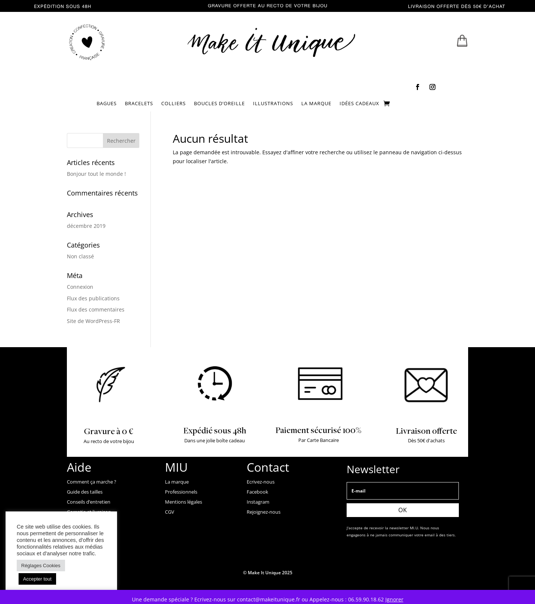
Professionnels (181, 491)
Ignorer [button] (394, 599)
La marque (177, 481)
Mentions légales (183, 501)
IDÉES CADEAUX (359, 104)
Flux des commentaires (95, 309)
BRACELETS (139, 104)
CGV (169, 511)
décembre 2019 (86, 225)
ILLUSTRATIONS (273, 104)
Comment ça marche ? (91, 481)
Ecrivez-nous (261, 481)
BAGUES (107, 104)
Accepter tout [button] (37, 579)
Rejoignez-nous (264, 511)
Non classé (80, 256)
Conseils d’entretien (88, 501)
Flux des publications (93, 298)
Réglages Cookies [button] (41, 565)
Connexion (80, 286)
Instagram (258, 501)
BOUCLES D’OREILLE (219, 104)
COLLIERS (173, 104)
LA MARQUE (316, 104)
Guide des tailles (85, 491)
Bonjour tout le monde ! (96, 173)
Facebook (257, 491)
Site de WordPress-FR (93, 320)
